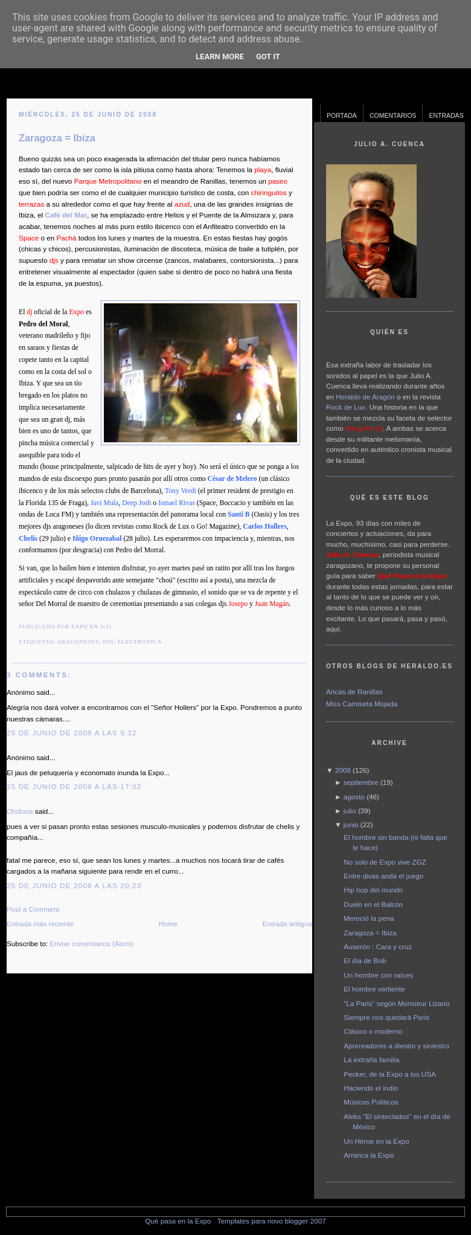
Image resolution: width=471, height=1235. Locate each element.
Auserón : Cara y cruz (378, 946)
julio (350, 810)
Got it (268, 56)
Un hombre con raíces (378, 975)
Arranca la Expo (369, 1155)
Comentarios (393, 115)
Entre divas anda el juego (383, 876)
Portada (342, 115)
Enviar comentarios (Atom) (91, 943)
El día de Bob (365, 960)
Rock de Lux (345, 407)
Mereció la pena (369, 918)
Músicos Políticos (371, 1102)
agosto (354, 797)
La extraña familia (371, 1059)
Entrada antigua (287, 923)
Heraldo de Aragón (365, 397)
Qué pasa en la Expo (178, 1221)
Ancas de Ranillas (354, 691)
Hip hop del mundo (373, 890)
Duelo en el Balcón (373, 904)
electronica (140, 642)
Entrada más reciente (40, 923)
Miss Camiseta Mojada (361, 704)
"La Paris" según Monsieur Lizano (396, 1003)
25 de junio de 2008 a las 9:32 (72, 733)
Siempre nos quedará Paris (386, 1017)
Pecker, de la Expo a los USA (390, 1074)
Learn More (220, 56)
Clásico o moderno (373, 1031)
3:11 (106, 627)
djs (108, 642)
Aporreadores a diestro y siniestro (396, 1046)
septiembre (361, 782)
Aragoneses (78, 642)
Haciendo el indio (371, 1088)
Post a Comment (33, 909)
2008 (343, 770)
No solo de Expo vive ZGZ (385, 862)
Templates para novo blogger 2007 (271, 1221)
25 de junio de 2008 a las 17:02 (74, 786)
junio (351, 824)
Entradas (446, 115)
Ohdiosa (20, 811)
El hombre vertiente (374, 989)
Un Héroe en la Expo (376, 1141)
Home (168, 923)
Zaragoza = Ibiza (57, 137)
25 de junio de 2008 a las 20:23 (74, 885)
